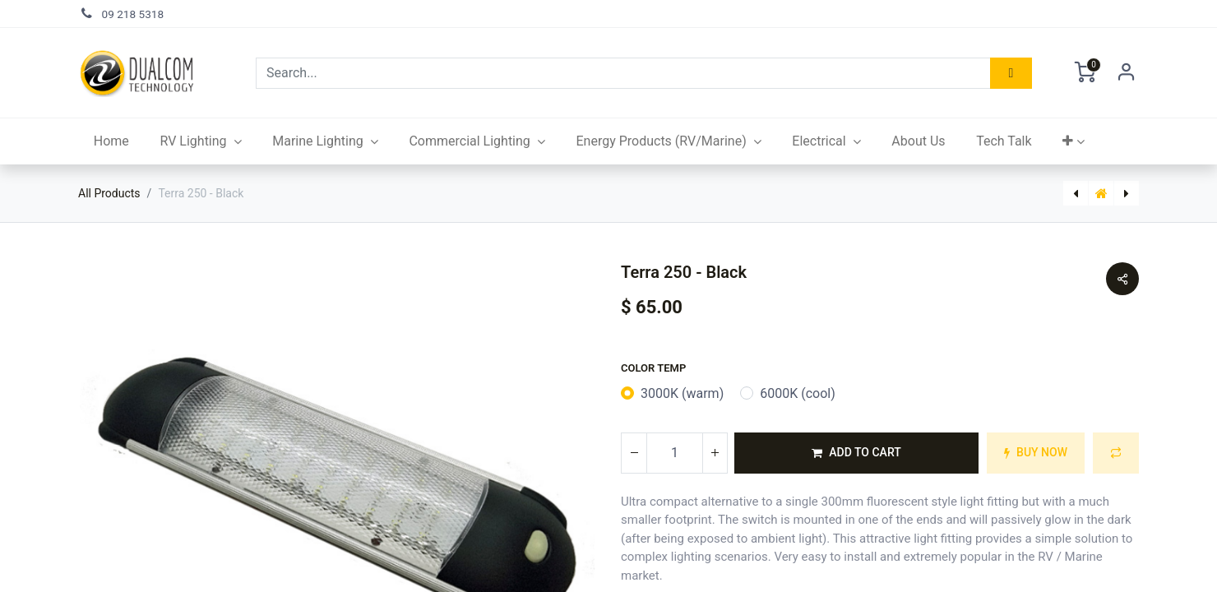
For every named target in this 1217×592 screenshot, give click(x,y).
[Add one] (714, 453)
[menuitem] (111, 141)
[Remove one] (634, 453)
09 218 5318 (133, 14)
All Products (109, 193)
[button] (1073, 141)
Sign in (1126, 73)
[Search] (1011, 73)
